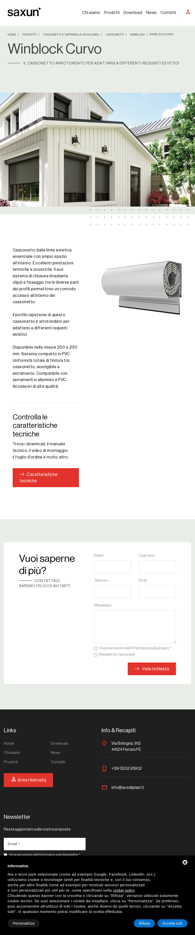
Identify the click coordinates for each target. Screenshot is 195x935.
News (151, 12)
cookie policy (124, 890)
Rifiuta (144, 923)
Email (143, 580)
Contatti (168, 12)
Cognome (146, 555)
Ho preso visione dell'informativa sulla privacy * (135, 648)
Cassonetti (115, 34)
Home (12, 34)
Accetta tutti (172, 923)
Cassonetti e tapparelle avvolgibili (71, 34)
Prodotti (112, 12)
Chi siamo (91, 12)
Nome (98, 555)
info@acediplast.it (127, 788)
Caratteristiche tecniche (39, 477)
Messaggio (102, 605)
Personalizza (24, 923)
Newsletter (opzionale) (117, 654)
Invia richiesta (152, 669)
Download (132, 12)
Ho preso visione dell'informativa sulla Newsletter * (44, 854)
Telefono (101, 580)
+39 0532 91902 (126, 769)
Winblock (138, 34)
